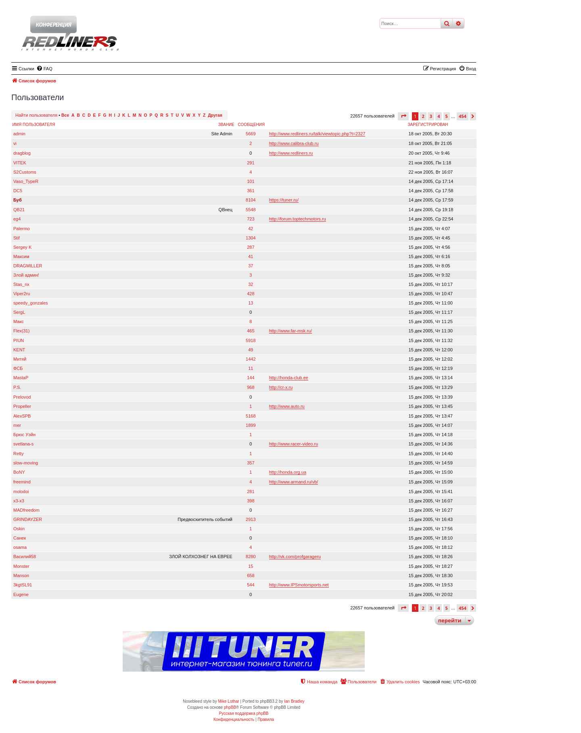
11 (250, 368)
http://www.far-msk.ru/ (290, 330)
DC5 (17, 190)
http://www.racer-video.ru (293, 443)
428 (250, 293)
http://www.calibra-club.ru (294, 143)
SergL (19, 312)
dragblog (22, 153)
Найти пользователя (36, 115)
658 (250, 575)
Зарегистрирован (428, 124)
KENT (19, 349)
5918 (250, 340)
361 (250, 190)
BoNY (19, 472)
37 (250, 265)
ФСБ (18, 368)
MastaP (20, 377)
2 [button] (423, 116)
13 (250, 302)
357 (250, 462)
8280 (250, 556)
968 (250, 387)
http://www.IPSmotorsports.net (299, 584)
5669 (250, 133)
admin (19, 133)
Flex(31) (21, 330)
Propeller (22, 406)
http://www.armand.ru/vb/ (293, 481)
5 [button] (446, 116)
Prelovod (22, 397)
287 (250, 247)
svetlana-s (23, 443)
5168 (250, 416)
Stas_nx (21, 284)
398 (250, 500)
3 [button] (431, 116)
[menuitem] (44, 69)
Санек (19, 538)
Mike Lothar (228, 701)
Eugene (21, 594)
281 (250, 491)
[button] (403, 116)
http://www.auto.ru (287, 406)
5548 (250, 209)
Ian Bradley (294, 701)
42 (250, 228)
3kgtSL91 (22, 584)
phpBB (230, 707)
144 (250, 377)
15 (250, 566)
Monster (21, 566)
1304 (250, 237)
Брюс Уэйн (24, 434)
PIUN (18, 340)
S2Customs (24, 172)
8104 (250, 199)
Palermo (21, 228)
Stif (16, 237)
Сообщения (251, 124)
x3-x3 (18, 500)
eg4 (17, 218)
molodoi (21, 491)
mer (17, 425)
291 (250, 162)
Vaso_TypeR (25, 181)
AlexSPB (22, 416)
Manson (21, 575)
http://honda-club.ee (288, 377)
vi (15, 143)
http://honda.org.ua (287, 472)
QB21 (19, 209)
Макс (18, 321)
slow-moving (25, 462)
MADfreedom (26, 510)
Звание (226, 124)
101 (250, 181)
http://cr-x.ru (281, 387)
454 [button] (462, 116)
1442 (250, 359)
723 (250, 218)
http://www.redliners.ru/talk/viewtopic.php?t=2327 (317, 133)
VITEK (19, 162)
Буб (17, 199)
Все (65, 115)
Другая (215, 115)
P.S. (17, 387)
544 (250, 584)
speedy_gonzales (30, 302)
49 (250, 349)
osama (20, 547)
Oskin (19, 528)
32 (250, 284)
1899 (250, 425)
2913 (250, 519)
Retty (18, 453)
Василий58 (24, 556)
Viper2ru (21, 293)
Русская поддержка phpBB (243, 713)
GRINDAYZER (27, 519)
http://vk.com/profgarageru (295, 556)
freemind (22, 481)
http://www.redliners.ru (291, 153)
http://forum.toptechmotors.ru (297, 218)
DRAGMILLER (27, 265)
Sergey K (22, 247)
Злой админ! (26, 275)
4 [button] (438, 116)
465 (250, 330)
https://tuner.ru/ (284, 199)
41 (250, 256)
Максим (21, 256)
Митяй (19, 359)
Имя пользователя (34, 124)
